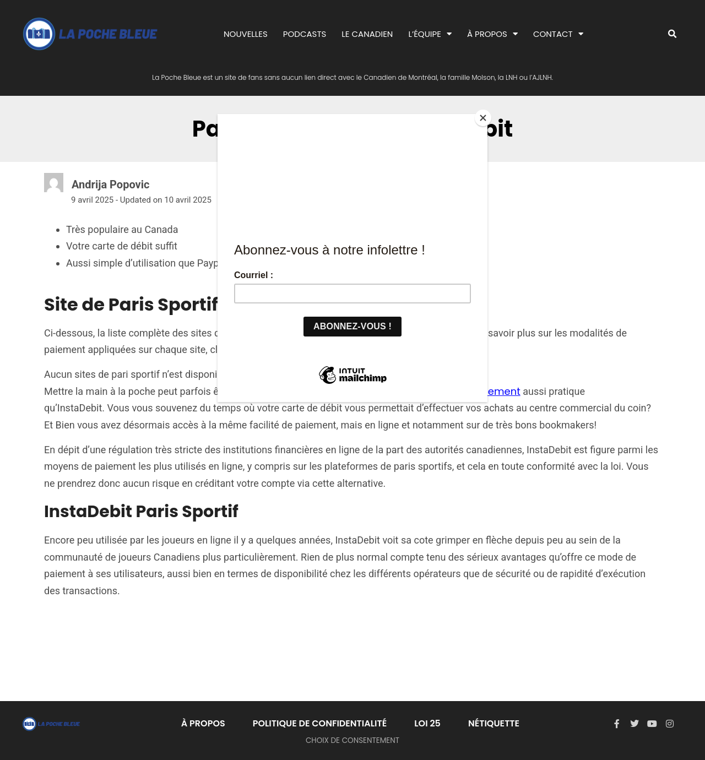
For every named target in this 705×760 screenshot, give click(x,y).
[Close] (484, 116)
